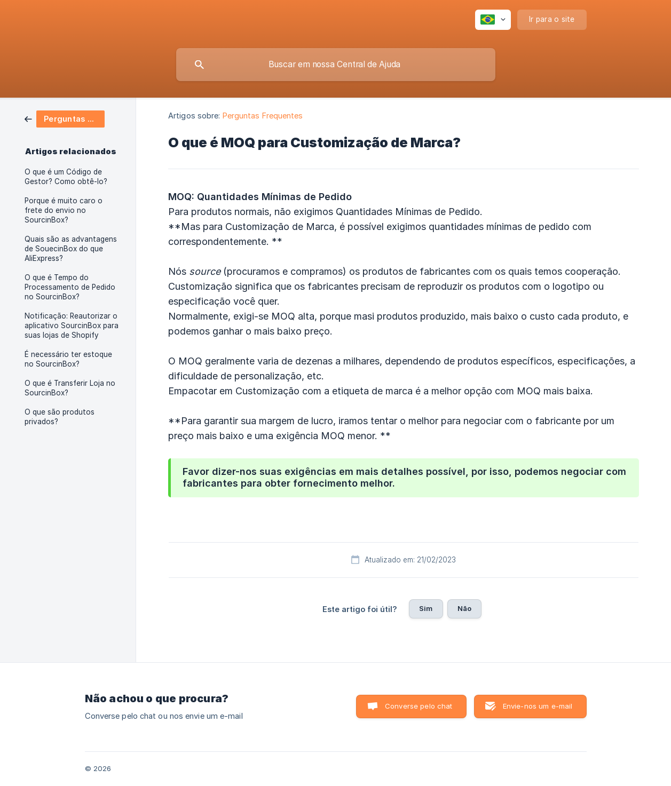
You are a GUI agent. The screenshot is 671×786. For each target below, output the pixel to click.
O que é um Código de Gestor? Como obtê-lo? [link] (66, 177)
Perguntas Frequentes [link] (263, 115)
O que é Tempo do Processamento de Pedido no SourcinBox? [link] (70, 287)
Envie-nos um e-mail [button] (538, 706)
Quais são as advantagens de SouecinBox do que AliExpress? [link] (71, 249)
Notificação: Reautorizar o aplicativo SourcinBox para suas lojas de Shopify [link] (72, 325)
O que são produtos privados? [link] (59, 417)
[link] (65, 118)
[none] (493, 20)
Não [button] (464, 608)
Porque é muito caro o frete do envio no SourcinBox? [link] (63, 210)
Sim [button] (425, 608)
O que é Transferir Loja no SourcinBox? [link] (70, 388)
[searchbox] (335, 64)
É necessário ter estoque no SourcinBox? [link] (68, 359)
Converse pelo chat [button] (419, 706)
